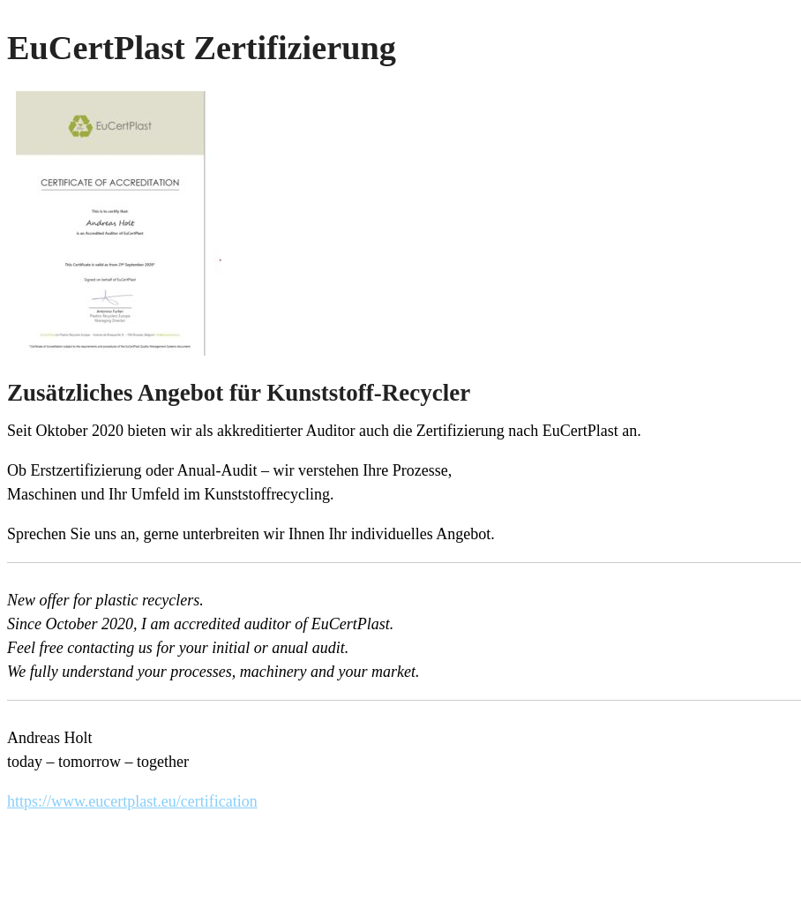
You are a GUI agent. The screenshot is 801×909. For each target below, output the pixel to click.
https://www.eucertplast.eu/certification (132, 801)
